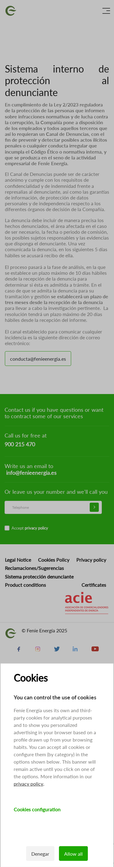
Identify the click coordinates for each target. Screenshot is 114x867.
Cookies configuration (37, 809)
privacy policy (28, 784)
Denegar (40, 854)
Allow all (73, 854)
